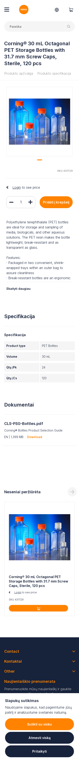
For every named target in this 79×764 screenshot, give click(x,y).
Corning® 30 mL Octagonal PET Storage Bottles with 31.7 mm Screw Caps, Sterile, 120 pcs (38, 581)
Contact (11, 651)
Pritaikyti (39, 751)
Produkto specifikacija (54, 73)
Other (9, 671)
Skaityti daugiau (18, 288)
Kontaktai (13, 661)
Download (34, 437)
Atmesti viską (39, 738)
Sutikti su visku (39, 724)
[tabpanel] (39, 121)
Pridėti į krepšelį (56, 202)
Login (16, 187)
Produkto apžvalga (18, 73)
